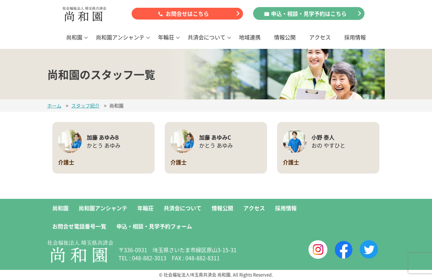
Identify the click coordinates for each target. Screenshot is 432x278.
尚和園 (74, 37)
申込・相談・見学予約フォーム (154, 226)
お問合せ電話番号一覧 (79, 226)
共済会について (206, 37)
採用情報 (355, 37)
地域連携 (250, 37)
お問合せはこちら (187, 13)
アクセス (320, 37)
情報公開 (285, 37)
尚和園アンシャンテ (120, 37)
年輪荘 (166, 37)
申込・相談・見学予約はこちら (309, 13)
